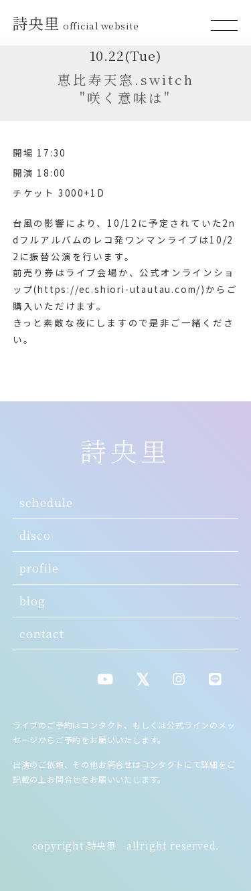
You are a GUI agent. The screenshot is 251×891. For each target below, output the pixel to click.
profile (39, 568)
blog (32, 601)
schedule (46, 502)
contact (41, 633)
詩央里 (78, 22)
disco (35, 535)
